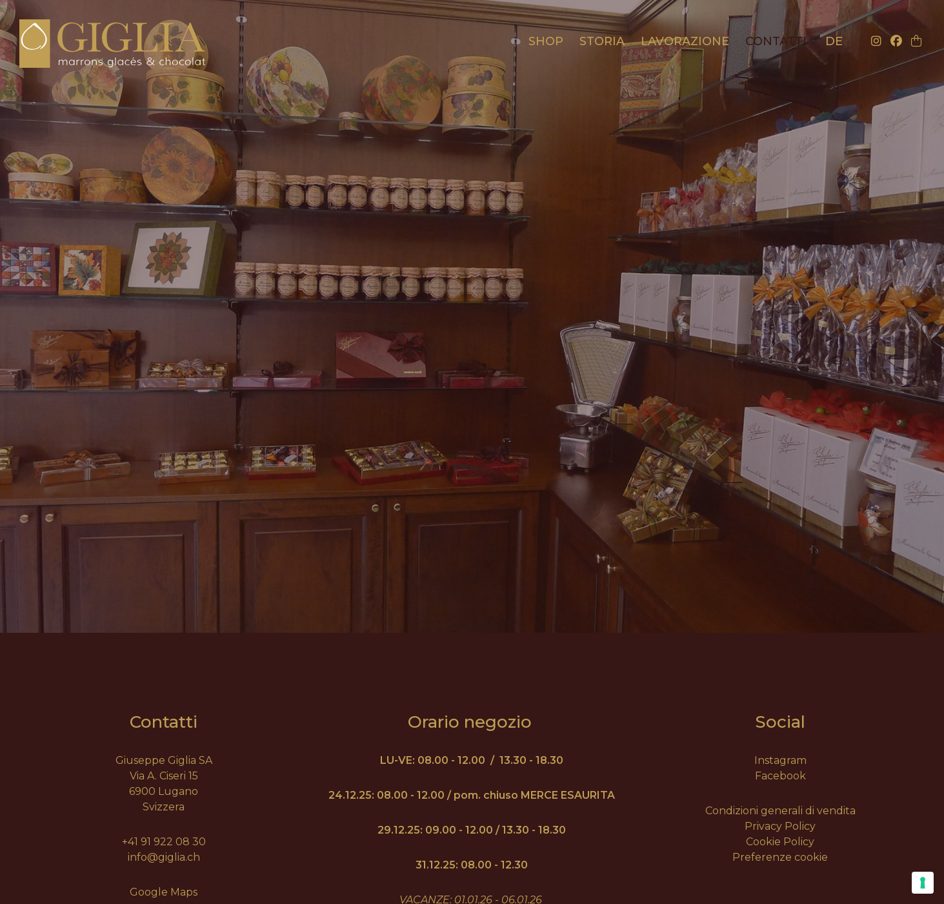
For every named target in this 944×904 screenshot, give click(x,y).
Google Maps (163, 892)
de (834, 41)
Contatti (776, 41)
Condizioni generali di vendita (780, 811)
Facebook (780, 776)
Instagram (780, 760)
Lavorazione (685, 41)
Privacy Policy (780, 826)
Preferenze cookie (780, 857)
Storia (602, 41)
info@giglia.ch (164, 857)
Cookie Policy (780, 842)
